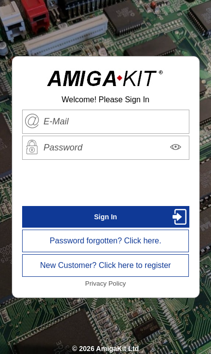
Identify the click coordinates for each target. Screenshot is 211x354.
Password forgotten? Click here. (105, 240)
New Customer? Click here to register (105, 265)
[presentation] (106, 183)
